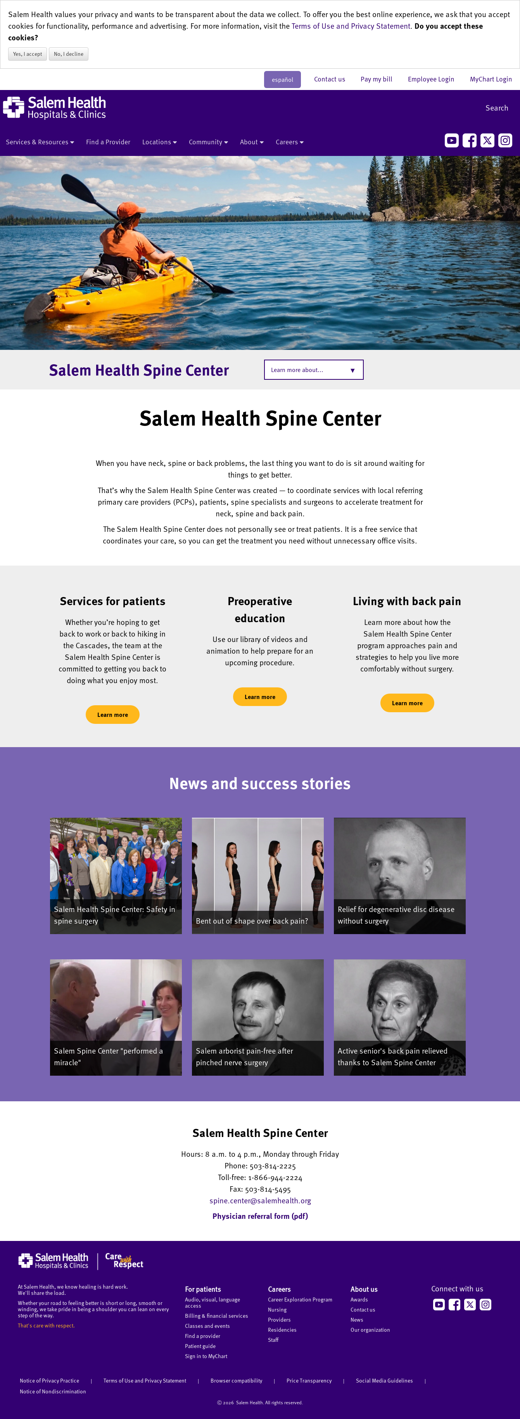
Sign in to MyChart (206, 1356)
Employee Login (435, 79)
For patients (203, 1289)
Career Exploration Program (300, 1299)
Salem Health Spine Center (139, 369)
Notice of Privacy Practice (49, 1380)
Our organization (370, 1330)
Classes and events (207, 1326)
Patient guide (200, 1346)
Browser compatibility (236, 1380)
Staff (273, 1340)
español (282, 79)
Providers (279, 1319)
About (252, 142)
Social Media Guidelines (384, 1380)
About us (364, 1289)
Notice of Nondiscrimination (53, 1391)
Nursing (277, 1309)
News (357, 1319)
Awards (359, 1299)
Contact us (333, 79)
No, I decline (68, 54)
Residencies (282, 1330)
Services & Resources (40, 142)
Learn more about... (297, 369)
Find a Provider (108, 142)
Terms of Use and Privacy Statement (351, 25)
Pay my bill (380, 79)
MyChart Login (491, 79)
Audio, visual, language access (212, 1302)
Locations (159, 142)
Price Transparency (309, 1380)
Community (208, 142)
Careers (290, 142)
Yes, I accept (27, 54)
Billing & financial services (216, 1316)
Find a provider (202, 1336)
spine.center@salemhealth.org (260, 1200)
